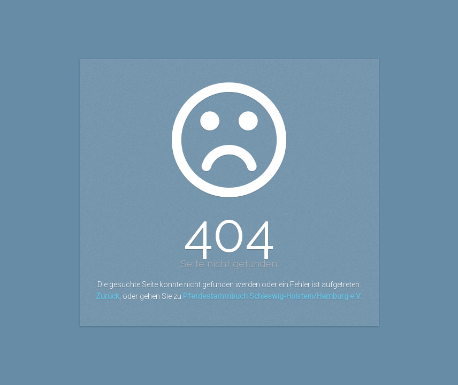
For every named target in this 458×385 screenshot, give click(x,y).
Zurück (107, 296)
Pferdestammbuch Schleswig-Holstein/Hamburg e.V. (272, 296)
